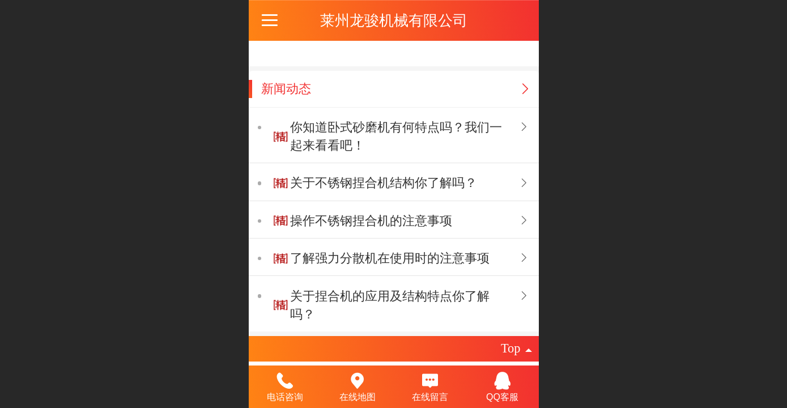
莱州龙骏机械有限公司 (393, 20)
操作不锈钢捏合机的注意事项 (371, 221)
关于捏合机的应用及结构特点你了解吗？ (390, 305)
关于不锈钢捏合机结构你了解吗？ (383, 183)
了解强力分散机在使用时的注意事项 (390, 258)
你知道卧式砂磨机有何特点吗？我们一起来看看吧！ (396, 136)
